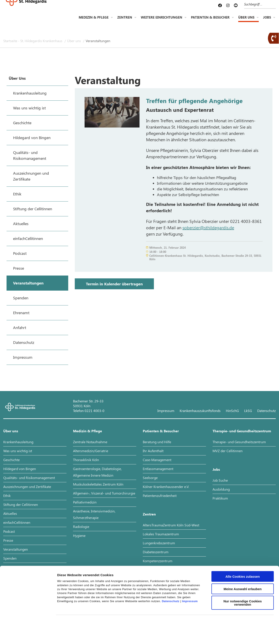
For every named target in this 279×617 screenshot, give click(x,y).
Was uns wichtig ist (17, 450)
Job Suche (220, 480)
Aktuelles (10, 513)
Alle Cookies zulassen (242, 557)
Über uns (246, 21)
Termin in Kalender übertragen (114, 283)
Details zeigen (232, 608)
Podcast (9, 531)
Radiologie (81, 526)
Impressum (190, 582)
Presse (8, 540)
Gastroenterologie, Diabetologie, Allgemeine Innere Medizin (97, 471)
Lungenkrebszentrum (159, 543)
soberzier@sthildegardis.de (208, 227)
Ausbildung (221, 489)
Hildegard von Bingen (19, 468)
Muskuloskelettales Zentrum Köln (98, 484)
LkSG (248, 410)
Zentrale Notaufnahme (90, 441)
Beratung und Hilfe (157, 441)
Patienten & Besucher (210, 21)
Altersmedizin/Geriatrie (90, 450)
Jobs (267, 21)
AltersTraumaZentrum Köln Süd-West (171, 525)
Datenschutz (170, 582)
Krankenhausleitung (18, 441)
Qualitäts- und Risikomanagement (29, 477)
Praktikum (220, 498)
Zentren (124, 21)
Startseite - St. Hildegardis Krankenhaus (33, 40)
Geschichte (11, 459)
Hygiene (79, 535)
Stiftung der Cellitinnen (20, 504)
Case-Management (157, 459)
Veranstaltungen (98, 40)
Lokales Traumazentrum (161, 534)
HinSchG (232, 410)
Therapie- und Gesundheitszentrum (242, 431)
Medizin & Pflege (94, 21)
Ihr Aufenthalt (153, 450)
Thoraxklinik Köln (86, 459)
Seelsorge (150, 477)
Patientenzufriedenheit (160, 495)
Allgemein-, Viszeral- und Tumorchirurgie (104, 493)
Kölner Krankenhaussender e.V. (166, 486)
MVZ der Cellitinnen (228, 450)
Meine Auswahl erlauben (243, 570)
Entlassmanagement (158, 468)
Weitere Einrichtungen (161, 21)
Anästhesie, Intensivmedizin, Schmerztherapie (94, 514)
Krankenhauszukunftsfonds (200, 410)
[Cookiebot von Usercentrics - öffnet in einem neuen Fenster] (28, 608)
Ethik (7, 495)
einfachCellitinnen (16, 522)
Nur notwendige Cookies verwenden (242, 583)
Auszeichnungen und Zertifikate (27, 486)
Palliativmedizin (85, 502)
